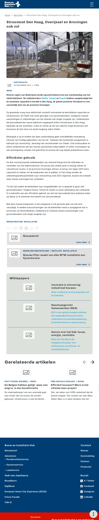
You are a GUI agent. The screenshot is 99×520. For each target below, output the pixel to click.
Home (7, 15)
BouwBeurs (11, 481)
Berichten (18, 15)
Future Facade (12, 497)
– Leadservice (12, 470)
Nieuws (84, 450)
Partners (85, 461)
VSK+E (8, 502)
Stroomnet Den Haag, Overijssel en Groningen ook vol (52, 15)
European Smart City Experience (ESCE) (26, 491)
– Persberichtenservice (17, 459)
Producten (86, 467)
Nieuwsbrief (11, 450)
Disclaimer (35, 517)
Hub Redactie (20, 82)
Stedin (45, 98)
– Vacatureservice (14, 465)
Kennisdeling (87, 456)
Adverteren (10, 456)
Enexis (62, 98)
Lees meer (83, 242)
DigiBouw (10, 486)
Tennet (52, 98)
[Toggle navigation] (91, 4)
